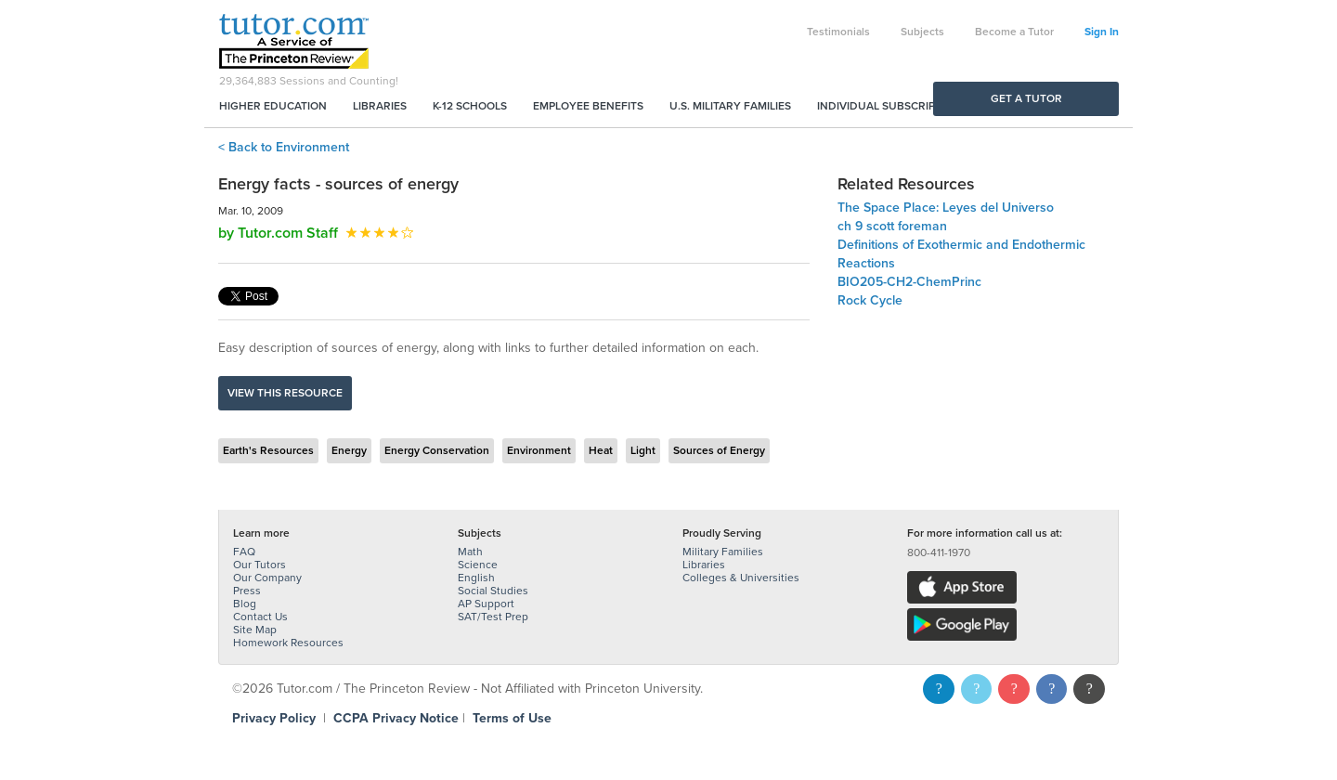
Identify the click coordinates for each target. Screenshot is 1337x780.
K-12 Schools (470, 105)
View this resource (285, 392)
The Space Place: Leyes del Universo (945, 207)
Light (643, 450)
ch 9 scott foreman (892, 226)
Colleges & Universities (740, 577)
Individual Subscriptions (892, 105)
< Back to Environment (283, 147)
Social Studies (493, 590)
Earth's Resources (268, 450)
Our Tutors (259, 564)
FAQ (244, 551)
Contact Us (260, 616)
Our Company (267, 577)
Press (247, 590)
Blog (244, 603)
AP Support (486, 603)
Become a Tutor (1014, 31)
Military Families (722, 551)
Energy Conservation (436, 450)
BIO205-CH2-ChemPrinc (909, 282)
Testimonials (838, 31)
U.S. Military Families (730, 105)
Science (478, 564)
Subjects (922, 31)
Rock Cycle (869, 300)
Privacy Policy (274, 718)
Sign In (1101, 31)
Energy (349, 450)
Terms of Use (512, 718)
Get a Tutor (1026, 98)
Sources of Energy (719, 450)
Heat (601, 450)
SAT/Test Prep (493, 616)
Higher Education (273, 105)
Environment (539, 450)
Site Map (255, 629)
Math (470, 551)
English (476, 577)
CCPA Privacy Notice (396, 718)
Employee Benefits (588, 105)
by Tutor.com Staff (278, 233)
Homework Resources (288, 642)
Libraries (380, 105)
